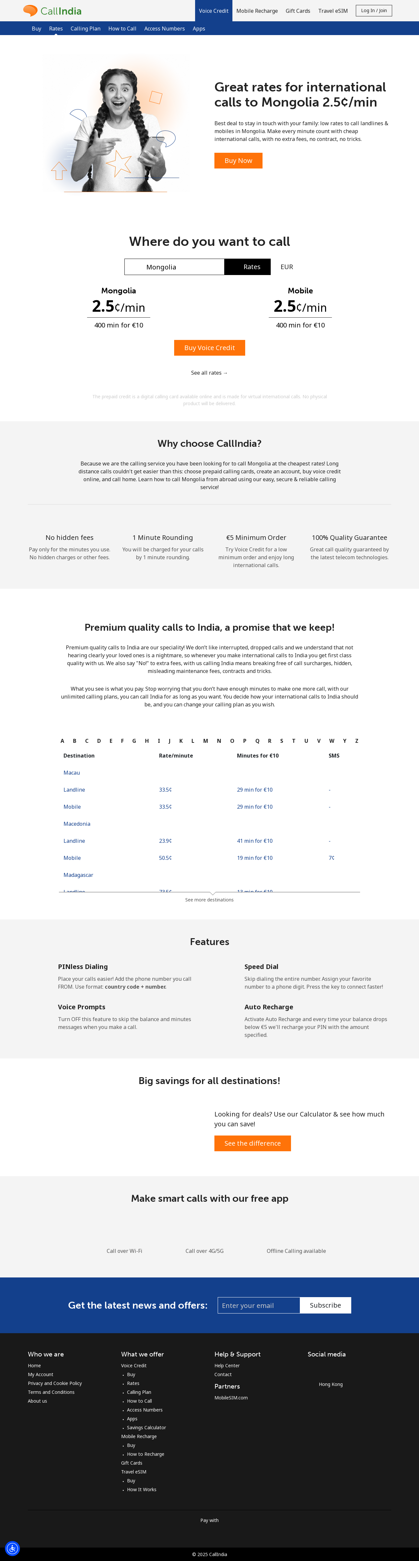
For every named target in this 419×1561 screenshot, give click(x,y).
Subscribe (325, 1305)
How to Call (122, 28)
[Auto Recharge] (224, 1012)
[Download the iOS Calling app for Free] (173, 1220)
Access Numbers (164, 28)
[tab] (62, 741)
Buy (36, 28)
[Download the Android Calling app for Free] (245, 1220)
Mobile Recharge (139, 1436)
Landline (74, 789)
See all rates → (209, 372)
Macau (72, 772)
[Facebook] (315, 1368)
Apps (199, 28)
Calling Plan (85, 28)
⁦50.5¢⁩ (165, 857)
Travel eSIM (133, 1472)
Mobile (72, 806)
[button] (213, 10)
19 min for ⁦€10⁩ (255, 857)
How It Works (141, 1489)
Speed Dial (262, 966)
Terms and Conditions (51, 1392)
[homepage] (54, 10)
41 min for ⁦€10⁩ (255, 840)
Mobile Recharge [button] (257, 10)
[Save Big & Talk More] (119, 1129)
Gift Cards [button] (298, 10)
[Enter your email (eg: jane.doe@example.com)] (259, 1305)
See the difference (253, 1143)
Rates (133, 1383)
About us (37, 1401)
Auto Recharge (269, 1006)
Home (34, 1365)
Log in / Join (374, 10)
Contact (223, 1374)
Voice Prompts (81, 1006)
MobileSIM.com (231, 1397)
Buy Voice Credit (209, 347)
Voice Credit (134, 1365)
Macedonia (77, 823)
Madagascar (78, 875)
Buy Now (238, 160)
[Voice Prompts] (38, 1012)
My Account (40, 1374)
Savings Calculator (146, 1427)
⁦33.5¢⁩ (165, 789)
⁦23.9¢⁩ (165, 840)
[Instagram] (329, 1368)
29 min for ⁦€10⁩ (255, 789)
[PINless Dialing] (38, 972)
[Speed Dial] (224, 972)
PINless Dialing (83, 966)
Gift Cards (131, 1463)
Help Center (227, 1365)
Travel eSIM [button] (333, 10)
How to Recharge (145, 1454)
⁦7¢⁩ (332, 857)
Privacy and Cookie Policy (55, 1383)
